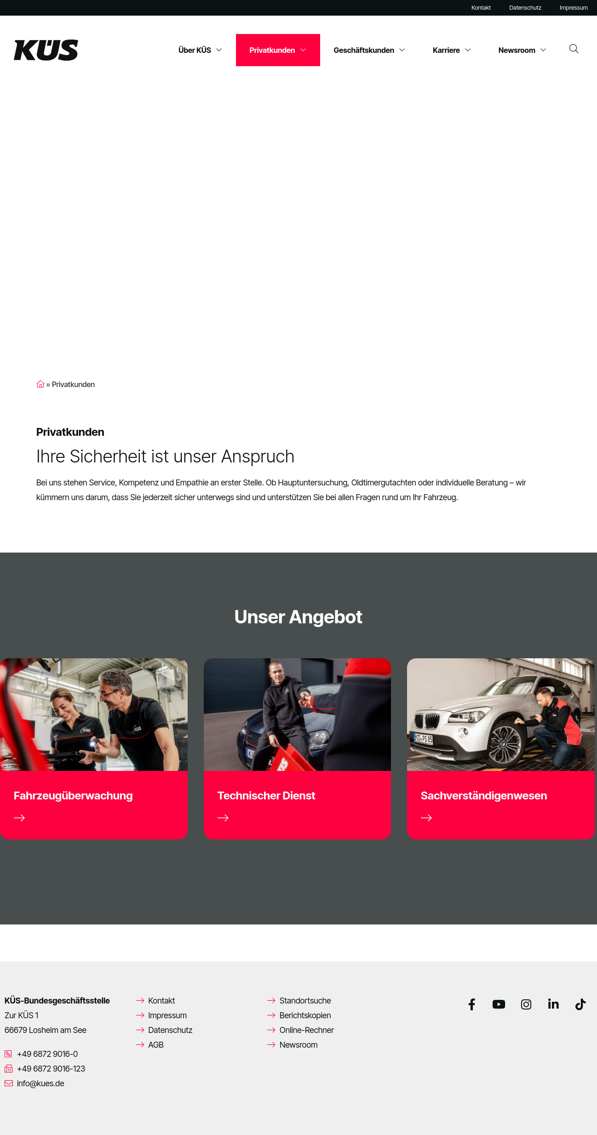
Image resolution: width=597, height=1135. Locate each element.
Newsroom (522, 50)
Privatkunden (278, 50)
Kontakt (481, 7)
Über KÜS (200, 50)
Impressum (574, 7)
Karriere (452, 50)
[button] (20, 1115)
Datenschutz (525, 7)
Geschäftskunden (370, 50)
